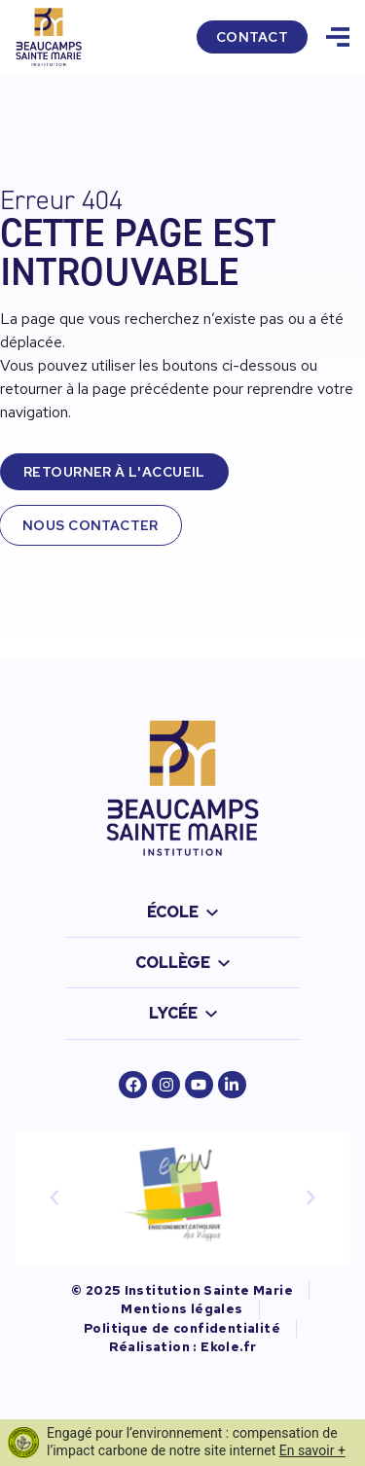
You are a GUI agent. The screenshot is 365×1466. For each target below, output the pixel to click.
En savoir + (312, 1450)
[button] (54, 1197)
